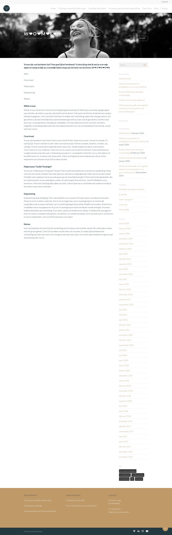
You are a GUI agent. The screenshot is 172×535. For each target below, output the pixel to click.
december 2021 (126, 294)
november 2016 (126, 457)
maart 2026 (124, 223)
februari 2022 (125, 289)
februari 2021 (125, 325)
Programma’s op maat (75, 500)
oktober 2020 (125, 340)
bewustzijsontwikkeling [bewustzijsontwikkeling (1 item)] (128, 471)
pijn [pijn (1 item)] (132, 479)
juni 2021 (123, 309)
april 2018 (123, 411)
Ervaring (123, 194)
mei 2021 (123, 314)
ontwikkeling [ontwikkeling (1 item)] (124, 479)
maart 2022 (124, 284)
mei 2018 (123, 406)
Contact (164, 8)
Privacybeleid (114, 509)
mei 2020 (123, 355)
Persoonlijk (124, 209)
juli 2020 (123, 350)
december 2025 (126, 238)
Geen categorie (126, 199)
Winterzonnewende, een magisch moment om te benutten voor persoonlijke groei (133, 108)
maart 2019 (124, 380)
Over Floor (147, 8)
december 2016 (126, 451)
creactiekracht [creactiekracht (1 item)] (125, 475)
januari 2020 (124, 370)
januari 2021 (124, 330)
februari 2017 (125, 446)
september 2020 (126, 345)
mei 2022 (123, 279)
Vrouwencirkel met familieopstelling (124, 8)
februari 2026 (125, 228)
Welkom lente (125, 78)
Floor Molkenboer (34, 38)
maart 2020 (124, 365)
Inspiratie (66, 38)
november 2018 (126, 391)
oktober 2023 (125, 259)
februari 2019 (125, 385)
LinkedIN (165, 2)
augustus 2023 (125, 264)
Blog (156, 8)
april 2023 (123, 269)
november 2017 (126, 421)
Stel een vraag (114, 500)
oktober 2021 (125, 299)
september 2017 (126, 431)
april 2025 (123, 254)
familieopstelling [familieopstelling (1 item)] (137, 475)
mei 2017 (123, 436)
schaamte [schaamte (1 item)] (139, 479)
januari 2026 (124, 233)
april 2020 (123, 360)
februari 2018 (125, 416)
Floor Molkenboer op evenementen (81, 505)
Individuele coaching (33, 505)
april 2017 (123, 441)
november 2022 (126, 274)
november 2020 (126, 335)
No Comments (137, 38)
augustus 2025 (125, 248)
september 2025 (126, 243)
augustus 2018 (125, 401)
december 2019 (126, 375)
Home (53, 8)
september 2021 (126, 304)
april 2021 (123, 320)
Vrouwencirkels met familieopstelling (40, 511)
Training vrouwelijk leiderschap (72, 8)
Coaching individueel (97, 8)
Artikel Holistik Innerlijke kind (132, 100)
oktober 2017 (125, 426)
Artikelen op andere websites (132, 189)
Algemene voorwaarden (118, 512)
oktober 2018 (125, 396)
